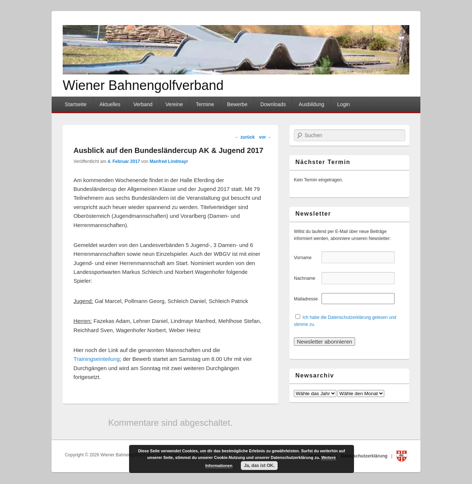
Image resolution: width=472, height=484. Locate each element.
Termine (205, 104)
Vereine (174, 104)
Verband (142, 104)
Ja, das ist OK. (259, 465)
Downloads (273, 104)
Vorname (307, 257)
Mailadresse (307, 299)
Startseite (76, 104)
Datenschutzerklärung (365, 456)
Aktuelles (110, 104)
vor (265, 137)
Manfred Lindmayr (169, 161)
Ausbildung (311, 104)
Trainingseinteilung (96, 359)
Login (343, 104)
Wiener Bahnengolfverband (143, 85)
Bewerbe (237, 104)
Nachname (307, 278)
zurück (245, 137)
